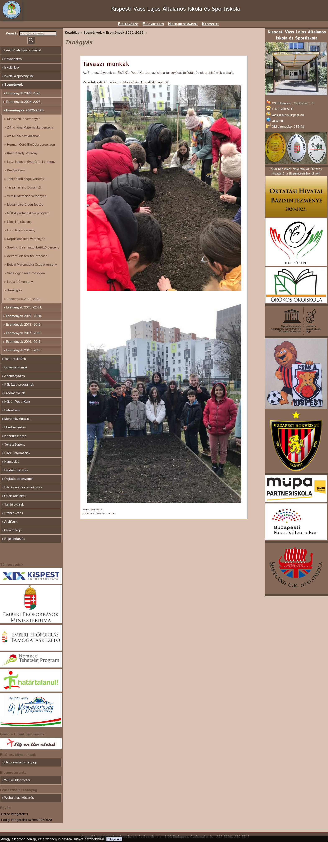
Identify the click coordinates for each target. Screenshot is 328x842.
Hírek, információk (17, 453)
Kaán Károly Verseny (22, 153)
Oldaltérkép (12, 530)
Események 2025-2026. (23, 93)
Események (13, 84)
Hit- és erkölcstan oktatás (23, 487)
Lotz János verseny (21, 230)
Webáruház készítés (19, 797)
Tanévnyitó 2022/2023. (24, 299)
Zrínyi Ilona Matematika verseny (30, 127)
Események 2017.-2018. (24, 333)
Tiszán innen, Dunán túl (24, 187)
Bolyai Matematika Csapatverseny (32, 264)
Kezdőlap (72, 32)
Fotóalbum (12, 410)
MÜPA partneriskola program (28, 213)
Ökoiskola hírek (15, 496)
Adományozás (14, 376)
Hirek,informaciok (183, 24)
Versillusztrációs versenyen (26, 196)
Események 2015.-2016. (24, 350)
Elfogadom (114, 839)
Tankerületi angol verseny (25, 179)
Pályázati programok (19, 384)
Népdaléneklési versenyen (26, 239)
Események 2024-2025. (24, 101)
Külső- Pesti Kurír (17, 401)
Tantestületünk (15, 359)
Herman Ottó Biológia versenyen (31, 144)
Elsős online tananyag (20, 762)
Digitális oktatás (16, 470)
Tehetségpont (14, 444)
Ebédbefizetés (15, 427)
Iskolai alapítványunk (19, 76)
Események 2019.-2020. (24, 316)
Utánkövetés (13, 513)
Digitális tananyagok (18, 478)
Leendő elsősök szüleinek (23, 50)
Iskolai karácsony (19, 221)
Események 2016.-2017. (24, 341)
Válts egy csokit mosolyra (26, 273)
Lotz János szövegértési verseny (31, 161)
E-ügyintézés (153, 24)
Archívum (11, 521)
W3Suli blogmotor (17, 780)
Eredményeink (14, 393)
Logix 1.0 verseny (20, 281)
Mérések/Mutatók (17, 419)
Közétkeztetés (15, 436)
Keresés (12, 33)
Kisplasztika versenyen (23, 119)
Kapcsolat (210, 24)
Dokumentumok (15, 367)
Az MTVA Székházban (23, 136)
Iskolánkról (11, 67)
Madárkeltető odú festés (25, 204)
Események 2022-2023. (25, 110)
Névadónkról (13, 59)
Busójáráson (16, 170)
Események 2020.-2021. (24, 307)
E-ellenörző (128, 24)
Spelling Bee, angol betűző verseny (33, 247)
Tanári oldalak (14, 504)
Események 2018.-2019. (24, 324)
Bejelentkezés (14, 538)
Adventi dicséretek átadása (27, 256)
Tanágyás (14, 290)
